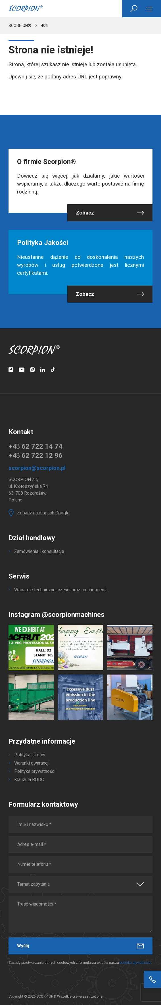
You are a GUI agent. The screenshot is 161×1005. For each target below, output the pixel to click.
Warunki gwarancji (31, 763)
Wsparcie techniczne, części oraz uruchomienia (61, 589)
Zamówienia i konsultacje (39, 551)
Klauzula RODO (29, 779)
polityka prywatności (135, 963)
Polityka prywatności (34, 771)
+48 (35, 446)
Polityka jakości (29, 755)
